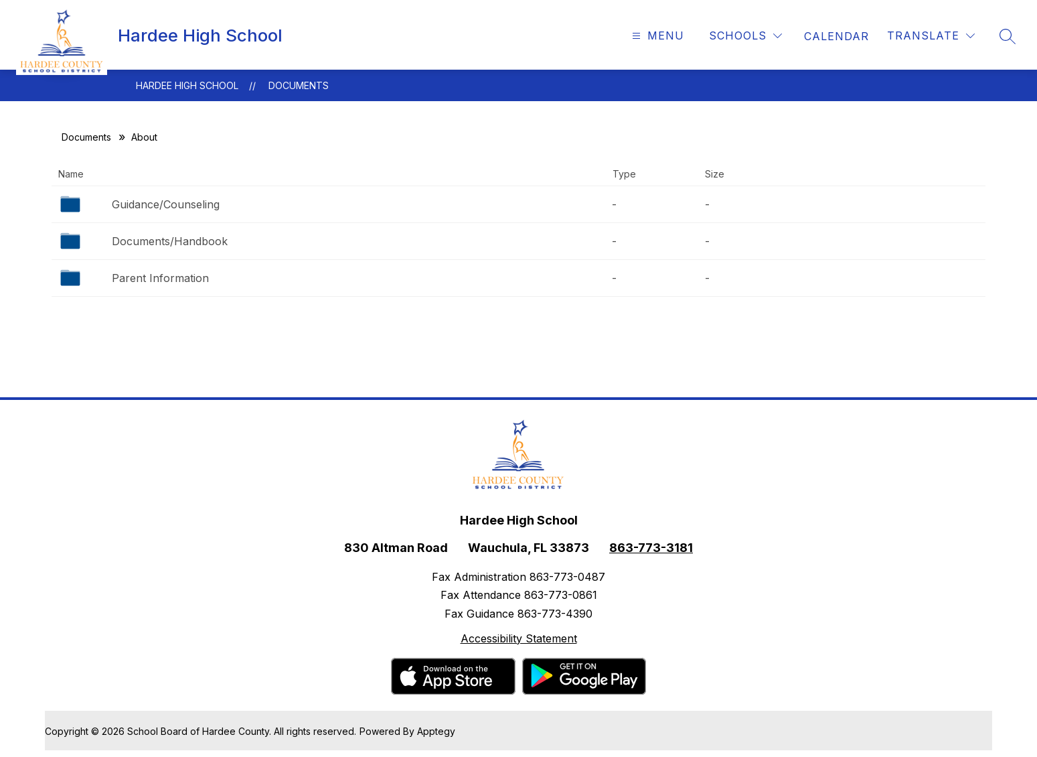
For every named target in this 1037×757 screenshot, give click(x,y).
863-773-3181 (651, 548)
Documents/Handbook (170, 241)
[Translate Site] (931, 35)
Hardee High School (187, 85)
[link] (836, 36)
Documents (298, 85)
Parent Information (160, 278)
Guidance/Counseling (166, 204)
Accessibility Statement (519, 638)
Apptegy (436, 731)
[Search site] (1008, 36)
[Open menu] (656, 35)
